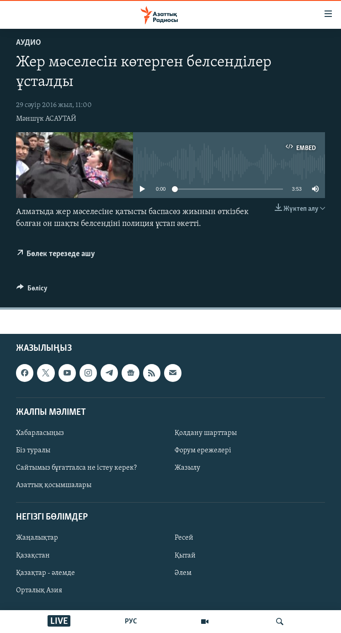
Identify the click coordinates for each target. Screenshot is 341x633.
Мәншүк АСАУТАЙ (46, 119)
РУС (131, 621)
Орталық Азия (39, 590)
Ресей (184, 538)
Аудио (28, 42)
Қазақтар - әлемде (45, 573)
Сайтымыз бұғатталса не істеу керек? (76, 468)
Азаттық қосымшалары (53, 485)
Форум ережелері (203, 450)
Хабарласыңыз (40, 433)
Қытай (185, 555)
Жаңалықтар (37, 538)
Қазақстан (33, 555)
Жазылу (187, 468)
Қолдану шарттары (206, 433)
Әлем (183, 573)
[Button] (32, 290)
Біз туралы (33, 450)
